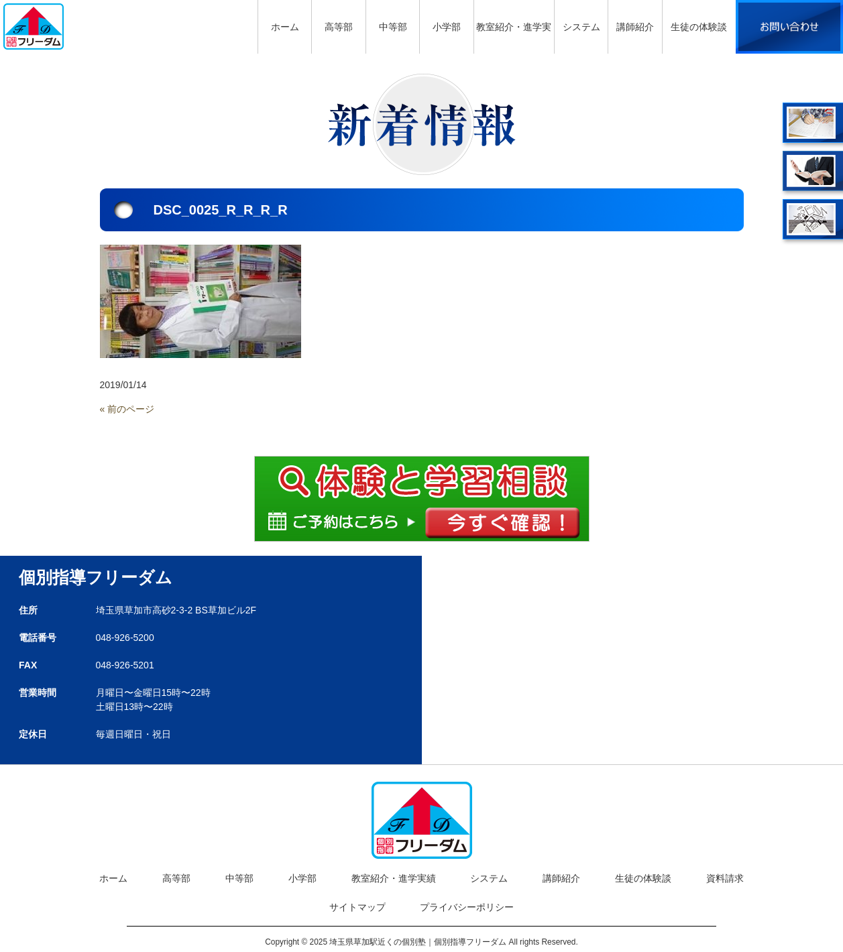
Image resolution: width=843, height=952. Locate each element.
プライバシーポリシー (467, 907)
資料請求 (725, 878)
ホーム (113, 878)
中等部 (239, 878)
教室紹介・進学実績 (393, 878)
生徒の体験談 (643, 878)
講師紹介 (561, 878)
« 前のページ (127, 409)
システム (489, 878)
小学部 (302, 878)
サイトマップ (357, 907)
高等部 (176, 878)
